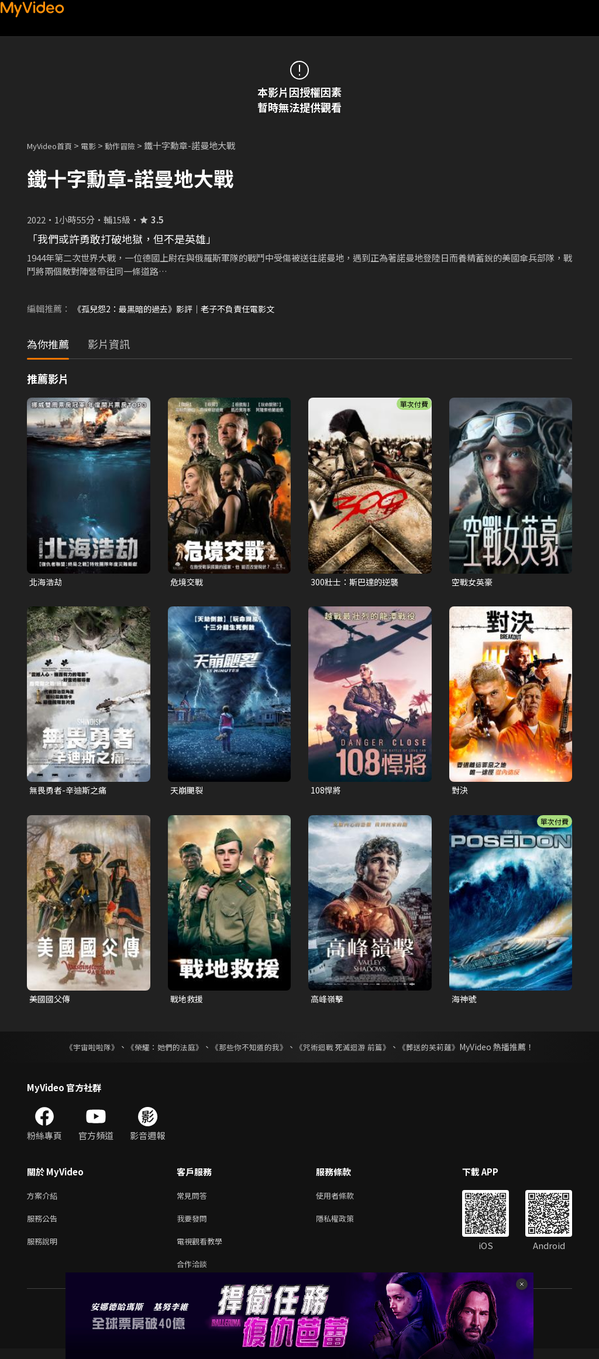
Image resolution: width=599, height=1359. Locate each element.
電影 (97, 145)
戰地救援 (187, 1001)
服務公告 (44, 1224)
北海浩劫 (46, 582)
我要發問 (194, 1224)
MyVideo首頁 (53, 145)
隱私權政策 (345, 1224)
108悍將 (326, 791)
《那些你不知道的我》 (248, 1050)
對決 (460, 791)
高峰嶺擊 (328, 1001)
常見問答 (194, 1200)
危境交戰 (187, 582)
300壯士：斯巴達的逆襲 (357, 582)
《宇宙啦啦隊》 (80, 1050)
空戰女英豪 (473, 582)
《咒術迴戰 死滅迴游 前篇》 (348, 1050)
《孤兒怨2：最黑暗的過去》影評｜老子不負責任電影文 (180, 308)
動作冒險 (132, 145)
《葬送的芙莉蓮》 (440, 1050)
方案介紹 (44, 1200)
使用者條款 (345, 1200)
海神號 (465, 1001)
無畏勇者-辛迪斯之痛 (70, 791)
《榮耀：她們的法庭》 (158, 1050)
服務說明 (44, 1249)
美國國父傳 (51, 1001)
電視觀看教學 (203, 1249)
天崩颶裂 (187, 791)
